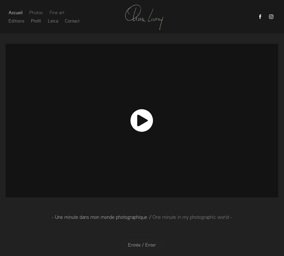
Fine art (57, 12)
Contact (72, 21)
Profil (36, 21)
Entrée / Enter (142, 245)
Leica (53, 21)
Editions (16, 21)
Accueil (16, 12)
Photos (36, 12)
